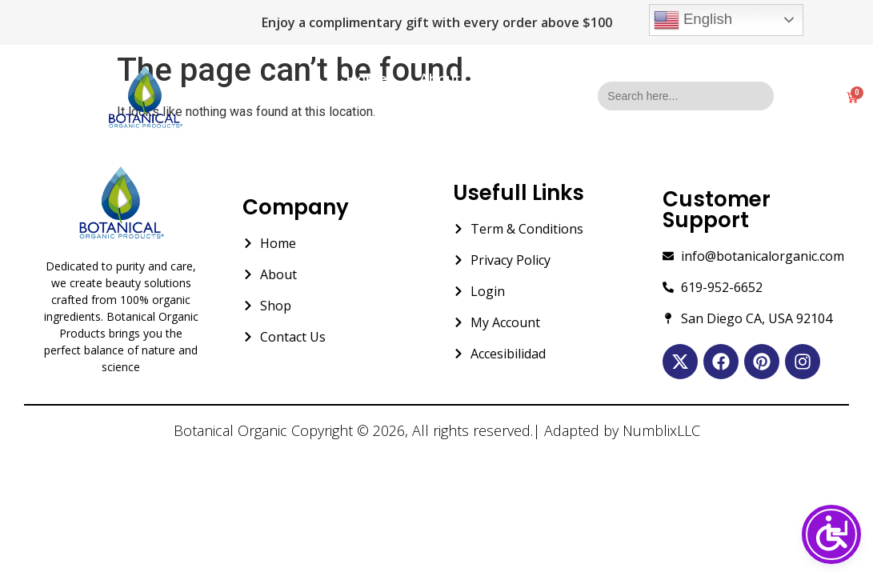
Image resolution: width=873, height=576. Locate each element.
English (693, 20)
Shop (509, 78)
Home (366, 78)
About (439, 78)
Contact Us (436, 115)
